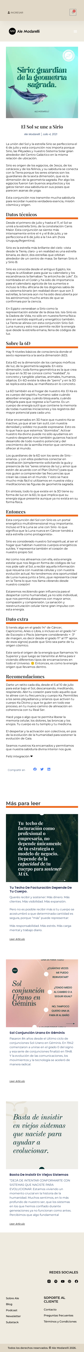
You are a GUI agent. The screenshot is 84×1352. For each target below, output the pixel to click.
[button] (75, 31)
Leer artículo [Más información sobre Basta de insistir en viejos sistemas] (17, 1224)
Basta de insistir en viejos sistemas (39, 1174)
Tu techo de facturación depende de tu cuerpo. (41, 889)
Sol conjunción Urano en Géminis (37, 1032)
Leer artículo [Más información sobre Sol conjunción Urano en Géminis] (17, 1081)
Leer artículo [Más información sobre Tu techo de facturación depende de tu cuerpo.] (17, 939)
